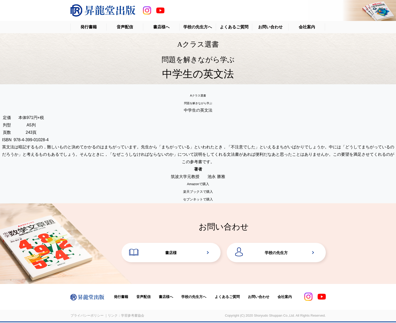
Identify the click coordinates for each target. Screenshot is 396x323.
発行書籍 (88, 27)
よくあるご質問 (234, 27)
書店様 (171, 253)
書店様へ (161, 27)
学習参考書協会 (132, 316)
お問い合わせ (270, 27)
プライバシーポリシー (87, 316)
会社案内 (307, 27)
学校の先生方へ (197, 27)
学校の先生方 (276, 253)
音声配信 (125, 27)
